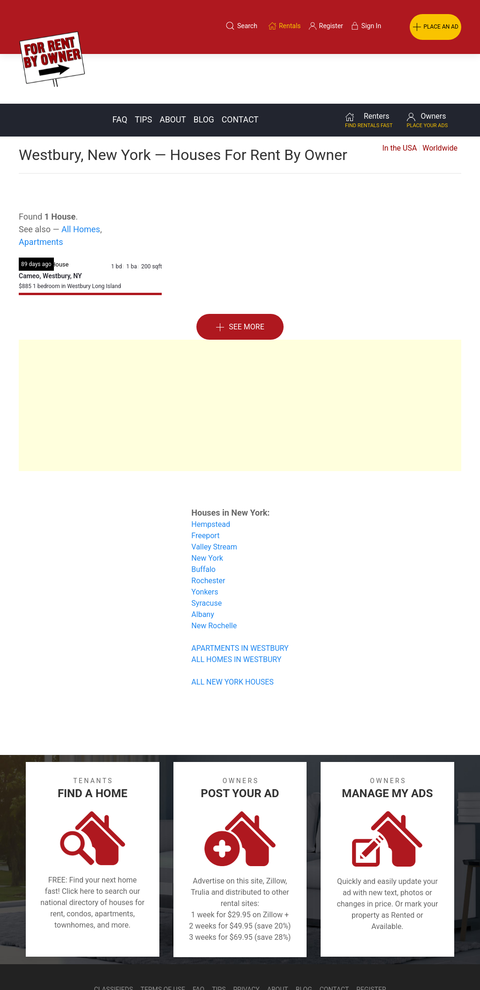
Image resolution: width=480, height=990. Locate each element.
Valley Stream (214, 497)
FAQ (120, 70)
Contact (240, 70)
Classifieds (113, 940)
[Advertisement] (240, 355)
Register (371, 940)
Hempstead (210, 474)
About (172, 70)
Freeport (205, 485)
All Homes (80, 179)
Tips (143, 70)
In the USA (399, 98)
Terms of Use (163, 940)
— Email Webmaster (444, 963)
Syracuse (206, 553)
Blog (204, 70)
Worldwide (440, 98)
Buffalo (203, 519)
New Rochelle (214, 575)
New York (207, 508)
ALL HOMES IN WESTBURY (236, 609)
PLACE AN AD (435, 27)
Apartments (41, 192)
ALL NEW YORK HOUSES (232, 632)
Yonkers (204, 542)
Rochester (208, 530)
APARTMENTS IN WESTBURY (239, 598)
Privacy (246, 940)
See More (240, 277)
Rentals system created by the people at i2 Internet (339, 963)
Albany (202, 564)
